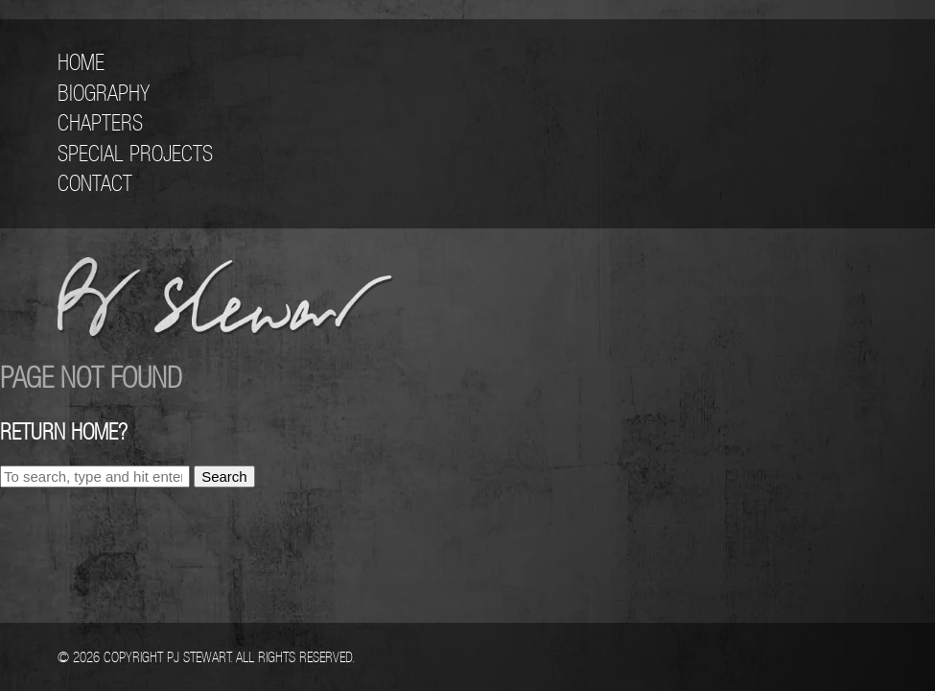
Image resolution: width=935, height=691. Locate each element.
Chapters (100, 122)
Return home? (64, 431)
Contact (95, 183)
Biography (104, 93)
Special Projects (135, 153)
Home (81, 62)
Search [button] (224, 476)
